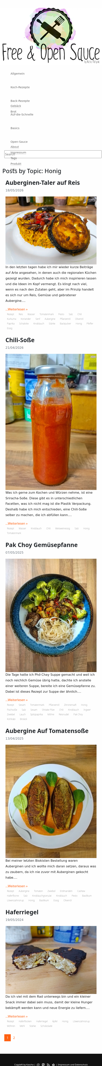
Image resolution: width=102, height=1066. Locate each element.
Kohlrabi (11, 719)
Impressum (18, 152)
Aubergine (50, 319)
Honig (79, 323)
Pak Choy (78, 714)
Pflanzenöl (65, 319)
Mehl (22, 1026)
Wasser (31, 314)
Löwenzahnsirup (15, 900)
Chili (79, 314)
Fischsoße (12, 709)
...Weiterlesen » (16, 309)
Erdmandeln (66, 891)
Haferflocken (25, 1021)
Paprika (11, 323)
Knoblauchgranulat (42, 895)
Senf (38, 319)
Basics (15, 128)
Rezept (10, 314)
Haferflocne (13, 895)
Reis (21, 314)
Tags (14, 158)
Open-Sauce (19, 141)
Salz (71, 314)
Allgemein (18, 73)
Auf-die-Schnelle (22, 114)
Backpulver (65, 323)
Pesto (61, 314)
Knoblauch (38, 323)
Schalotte (24, 323)
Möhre (50, 714)
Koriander (26, 319)
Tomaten (38, 891)
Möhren (11, 1026)
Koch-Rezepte (20, 87)
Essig (9, 328)
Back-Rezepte (20, 100)
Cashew (81, 891)
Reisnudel (64, 714)
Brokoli (23, 719)
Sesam (22, 705)
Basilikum (87, 895)
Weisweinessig (62, 528)
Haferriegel (41, 1021)
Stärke (52, 323)
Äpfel (54, 1021)
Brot (13, 111)
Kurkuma (11, 319)
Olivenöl (79, 319)
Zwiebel (11, 714)
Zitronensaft (70, 705)
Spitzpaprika (36, 714)
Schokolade (46, 1026)
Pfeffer (90, 323)
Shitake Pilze (48, 709)
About (15, 146)
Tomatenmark (47, 314)
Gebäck (16, 105)
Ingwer (87, 709)
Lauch (23, 714)
